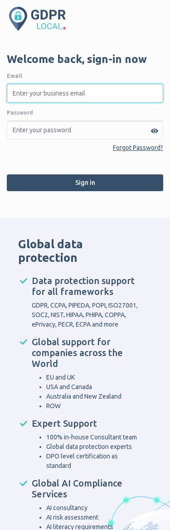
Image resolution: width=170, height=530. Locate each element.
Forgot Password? (138, 147)
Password (20, 113)
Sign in (85, 182)
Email (14, 76)
